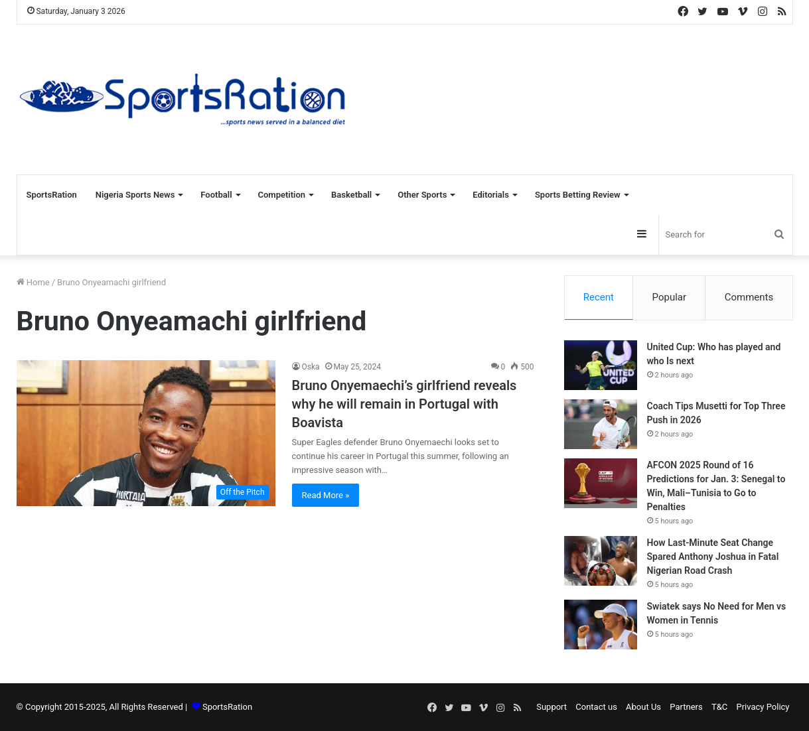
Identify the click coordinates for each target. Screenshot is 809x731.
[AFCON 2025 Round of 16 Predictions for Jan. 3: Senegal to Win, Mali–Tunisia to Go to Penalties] (600, 483)
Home (33, 282)
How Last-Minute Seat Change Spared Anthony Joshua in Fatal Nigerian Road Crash (713, 556)
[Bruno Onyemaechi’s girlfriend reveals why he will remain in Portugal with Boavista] (146, 433)
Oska (311, 366)
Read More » (326, 495)
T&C (719, 707)
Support (551, 707)
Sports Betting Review (578, 195)
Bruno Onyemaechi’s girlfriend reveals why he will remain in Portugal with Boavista (404, 404)
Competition (282, 195)
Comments (749, 297)
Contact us (596, 707)
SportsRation (52, 195)
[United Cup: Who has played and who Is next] (600, 365)
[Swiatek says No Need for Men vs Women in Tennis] (600, 624)
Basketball (351, 195)
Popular (669, 297)
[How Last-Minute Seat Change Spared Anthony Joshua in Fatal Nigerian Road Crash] (600, 561)
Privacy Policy (762, 707)
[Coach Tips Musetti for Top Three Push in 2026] (600, 424)
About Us (643, 707)
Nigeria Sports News (135, 195)
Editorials (491, 195)
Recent (598, 297)
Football (216, 195)
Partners (686, 707)
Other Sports (422, 195)
